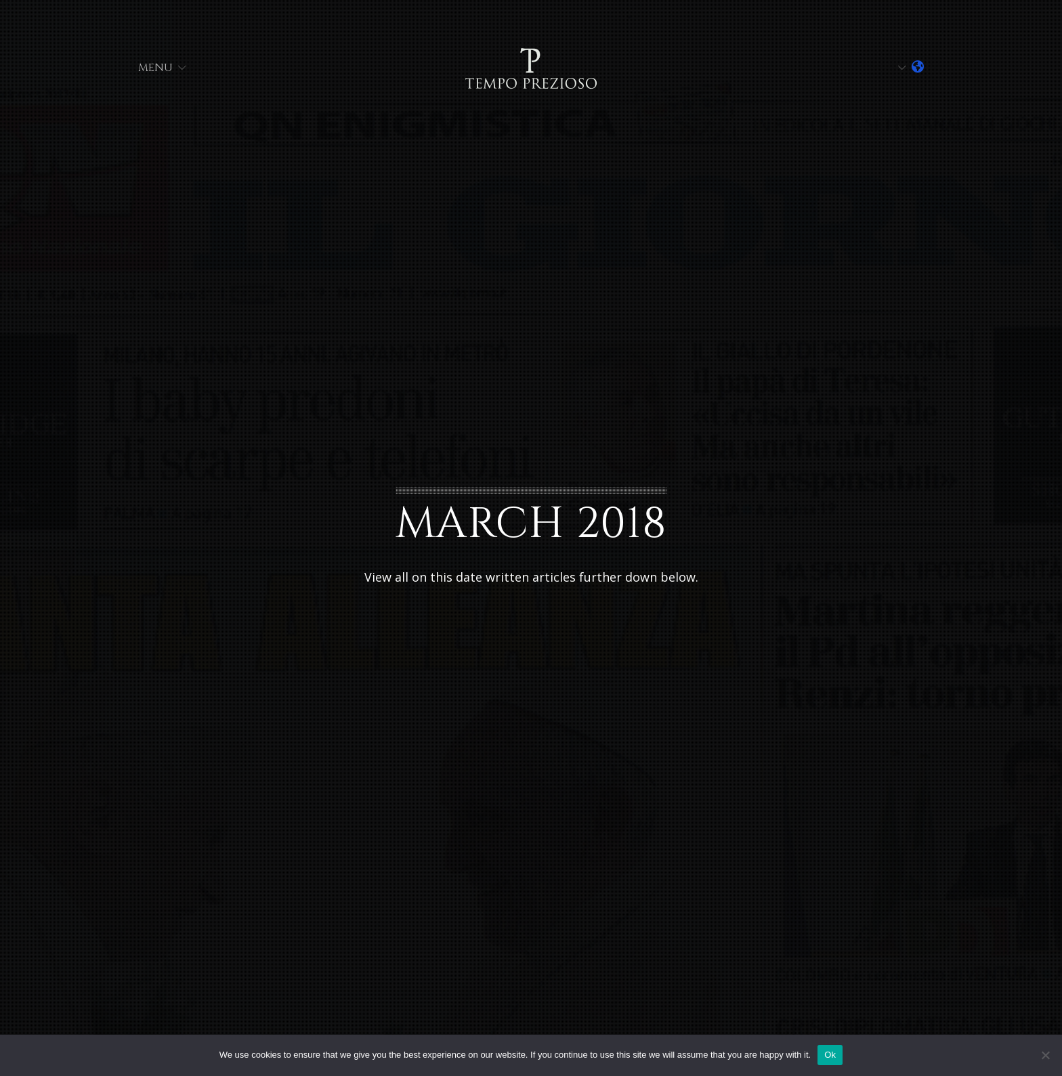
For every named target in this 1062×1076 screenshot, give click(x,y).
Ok (830, 1055)
